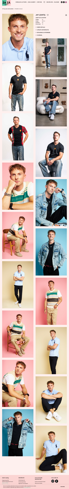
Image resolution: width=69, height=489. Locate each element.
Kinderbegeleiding (22, 481)
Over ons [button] (39, 2)
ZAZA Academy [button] (31, 2)
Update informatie (42, 30)
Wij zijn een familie (38, 483)
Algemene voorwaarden (23, 483)
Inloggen (56, 2)
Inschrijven (49, 2)
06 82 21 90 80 (5, 482)
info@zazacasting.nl (6, 484)
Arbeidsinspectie (22, 480)
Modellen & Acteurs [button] (21, 2)
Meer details (40, 27)
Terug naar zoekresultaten (8, 8)
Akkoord (62, 486)
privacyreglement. (27, 487)
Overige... (39, 35)
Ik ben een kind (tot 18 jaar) (40, 481)
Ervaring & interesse (43, 32)
